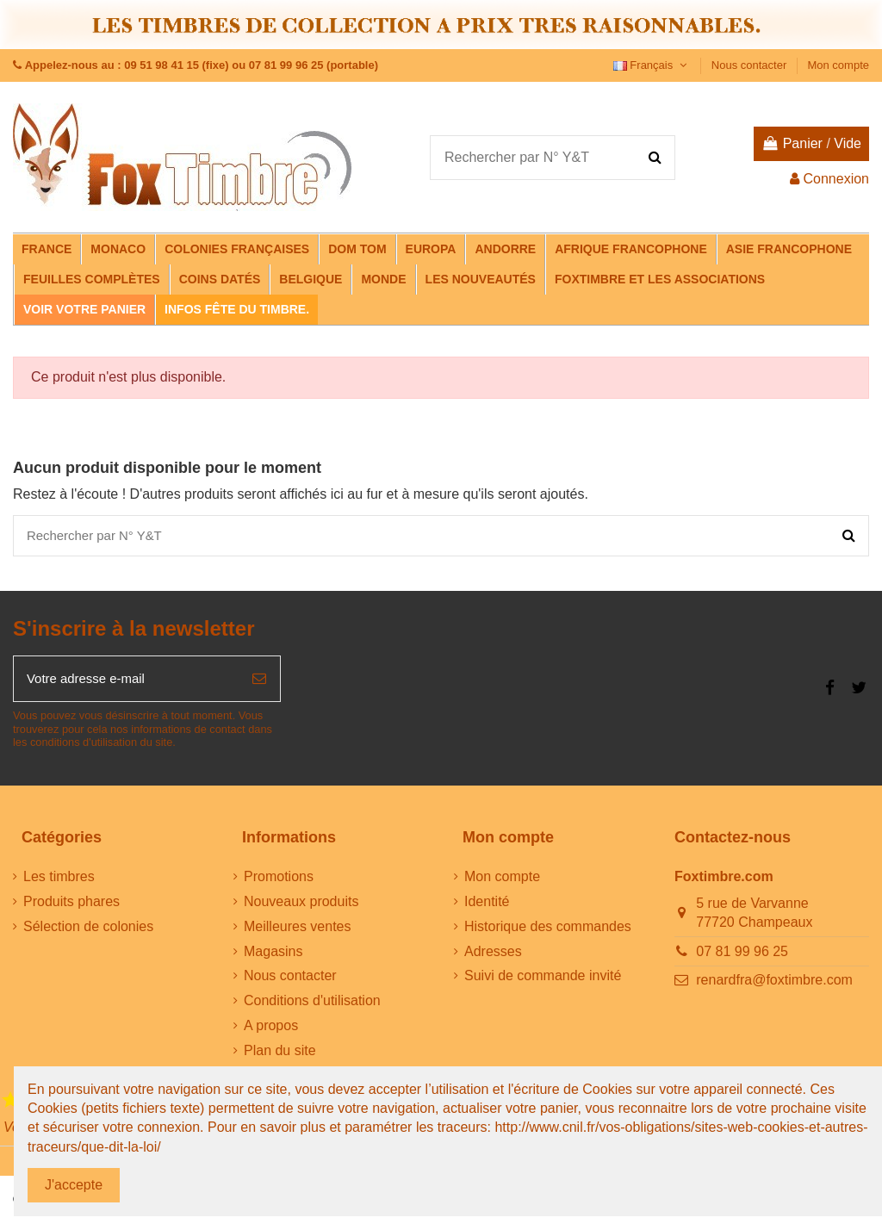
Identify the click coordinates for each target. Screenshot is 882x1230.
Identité (486, 907)
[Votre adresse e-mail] (126, 683)
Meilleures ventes (297, 932)
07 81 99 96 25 (742, 957)
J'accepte (73, 1184)
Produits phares (71, 907)
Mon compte (838, 65)
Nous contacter (750, 65)
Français (652, 65)
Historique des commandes (547, 932)
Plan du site (280, 1056)
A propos (271, 1031)
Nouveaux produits (301, 907)
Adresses (493, 957)
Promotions (279, 882)
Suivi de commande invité (542, 981)
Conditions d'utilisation (312, 1006)
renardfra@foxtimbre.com (774, 985)
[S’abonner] (259, 683)
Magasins (273, 957)
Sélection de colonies (88, 932)
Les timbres (59, 882)
